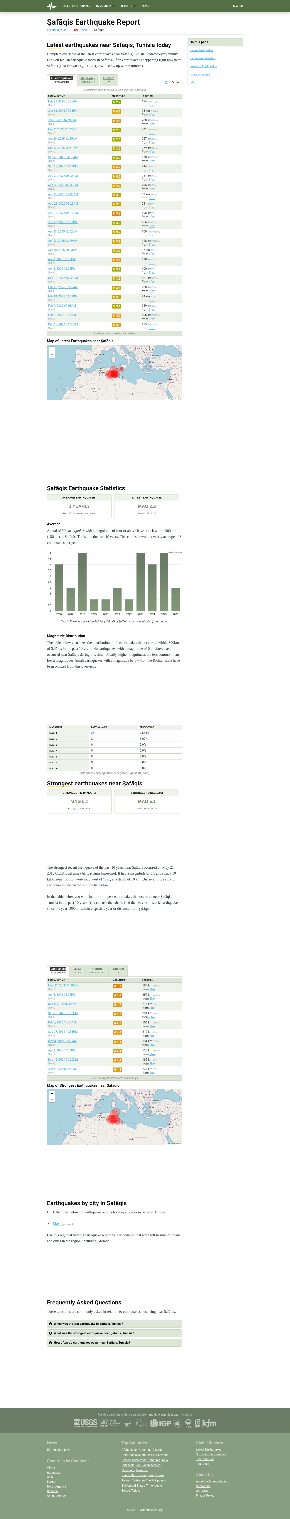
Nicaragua (128, 1470)
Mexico (156, 1465)
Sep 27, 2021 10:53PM (63, 1031)
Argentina (145, 1449)
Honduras (153, 1460)
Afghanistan (130, 1449)
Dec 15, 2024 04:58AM (63, 324)
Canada (157, 1449)
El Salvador (160, 1455)
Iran (138, 1465)
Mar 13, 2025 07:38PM (63, 278)
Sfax (152, 105)
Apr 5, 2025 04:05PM (62, 268)
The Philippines (156, 1480)
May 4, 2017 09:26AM (62, 1041)
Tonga (126, 1490)
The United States (133, 1485)
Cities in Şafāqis (200, 74)
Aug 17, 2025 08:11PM (63, 213)
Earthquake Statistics (202, 58)
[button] (52, 349)
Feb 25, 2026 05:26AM (62, 101)
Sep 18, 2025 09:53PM (63, 166)
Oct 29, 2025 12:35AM (62, 138)
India (164, 1460)
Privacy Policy (205, 1495)
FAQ (192, 82)
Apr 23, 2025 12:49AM (62, 240)
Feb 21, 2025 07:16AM (62, 287)
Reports (128, 6)
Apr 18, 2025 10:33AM (62, 250)
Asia (50, 1477)
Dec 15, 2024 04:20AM (63, 1059)
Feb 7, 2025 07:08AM (62, 305)
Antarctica (53, 1472)
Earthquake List (57, 30)
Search (238, 5)
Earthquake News (58, 1449)
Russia (159, 1475)
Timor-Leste (154, 1485)
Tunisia (81, 30)
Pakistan (142, 1470)
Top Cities (202, 1464)
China (133, 1455)
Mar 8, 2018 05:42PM (62, 1004)
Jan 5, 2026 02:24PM (62, 120)
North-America (56, 1486)
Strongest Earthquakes (203, 66)
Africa (51, 1467)
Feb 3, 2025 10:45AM (62, 315)
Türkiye (135, 1490)
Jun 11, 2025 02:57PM (62, 222)
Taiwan (126, 1480)
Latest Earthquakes (76, 5)
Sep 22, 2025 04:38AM (63, 157)
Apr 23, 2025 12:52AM (62, 231)
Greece (126, 1460)
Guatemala (139, 1460)
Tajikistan (138, 1480)
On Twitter (203, 1491)
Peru (151, 1475)
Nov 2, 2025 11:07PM (62, 129)
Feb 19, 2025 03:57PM (62, 296)
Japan (146, 1465)
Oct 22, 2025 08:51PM (62, 148)
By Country (105, 6)
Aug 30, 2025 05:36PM (63, 176)
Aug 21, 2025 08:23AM (63, 203)
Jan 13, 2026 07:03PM (62, 110)
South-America (56, 1496)
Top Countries (205, 1459)
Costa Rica (145, 1455)
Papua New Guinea (134, 1475)
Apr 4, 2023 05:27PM (62, 994)
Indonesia (128, 1465)
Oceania (52, 1491)
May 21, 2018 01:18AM (63, 985)
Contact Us (203, 1486)
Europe (51, 1481)
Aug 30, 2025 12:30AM (63, 194)
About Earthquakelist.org (212, 1481)
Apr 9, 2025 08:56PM (62, 259)
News (145, 5)
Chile (125, 1455)
